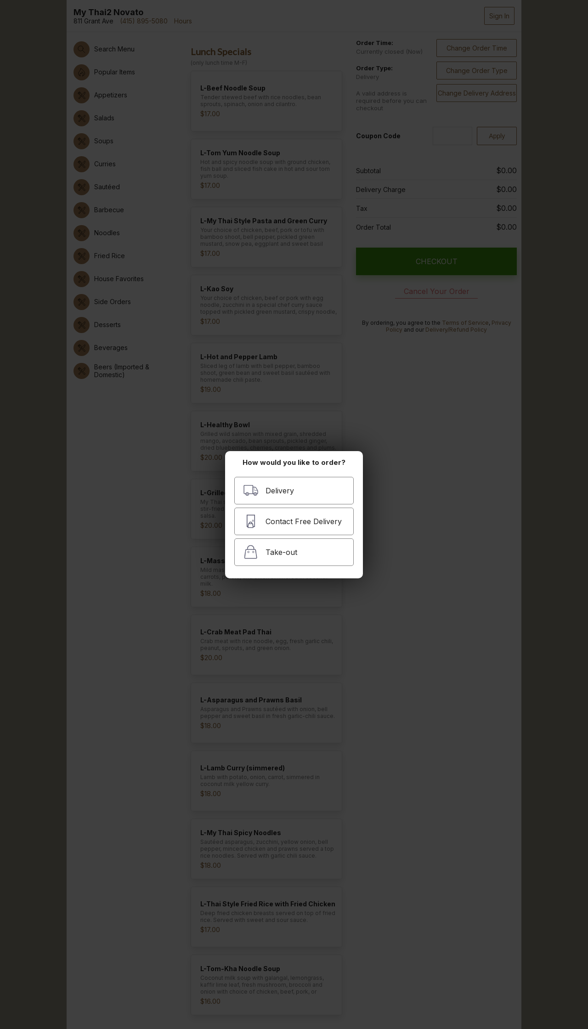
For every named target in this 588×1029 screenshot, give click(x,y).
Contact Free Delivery (292, 521)
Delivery (268, 490)
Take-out (270, 552)
